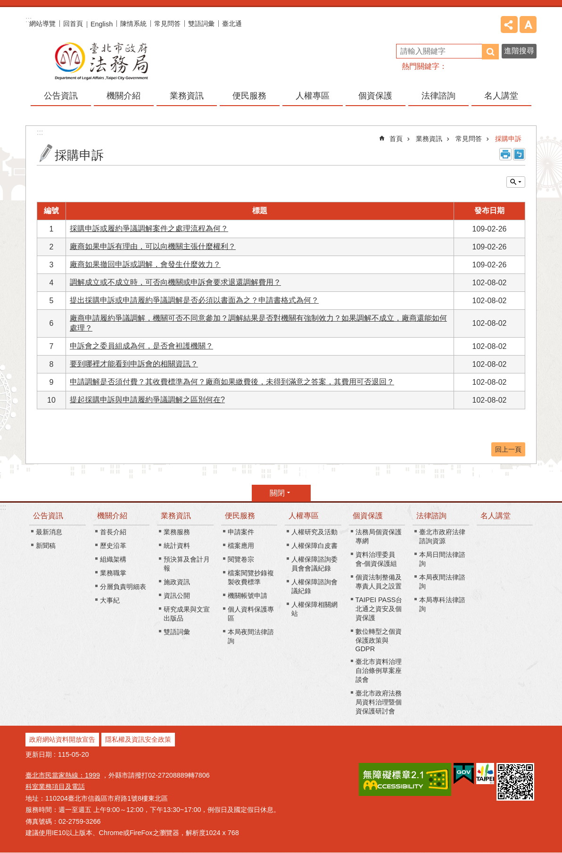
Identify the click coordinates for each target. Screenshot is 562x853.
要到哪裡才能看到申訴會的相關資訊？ (134, 364)
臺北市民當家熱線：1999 (62, 775)
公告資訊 (48, 516)
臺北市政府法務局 (100, 60)
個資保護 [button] (375, 95)
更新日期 (38, 754)
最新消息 (49, 532)
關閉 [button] (515, 182)
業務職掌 (113, 573)
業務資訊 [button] (187, 95)
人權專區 (304, 516)
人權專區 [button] (313, 95)
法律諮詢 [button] (438, 95)
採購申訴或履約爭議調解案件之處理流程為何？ (149, 228)
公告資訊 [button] (61, 95)
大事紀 (110, 600)
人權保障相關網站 (314, 609)
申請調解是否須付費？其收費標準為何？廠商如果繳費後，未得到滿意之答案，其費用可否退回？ (232, 382)
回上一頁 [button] (508, 449)
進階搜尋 (519, 51)
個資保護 (368, 516)
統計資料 (177, 545)
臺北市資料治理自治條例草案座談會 (378, 670)
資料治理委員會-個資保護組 (376, 559)
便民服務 (240, 516)
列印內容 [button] (505, 154)
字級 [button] (528, 24)
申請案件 (241, 532)
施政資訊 (177, 582)
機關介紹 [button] (123, 95)
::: (3, 507)
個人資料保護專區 (251, 613)
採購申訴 (508, 138)
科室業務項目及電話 (55, 786)
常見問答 (167, 23)
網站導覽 (42, 23)
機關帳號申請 (247, 595)
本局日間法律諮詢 (442, 559)
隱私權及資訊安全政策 (138, 739)
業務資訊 (429, 138)
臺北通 (232, 23)
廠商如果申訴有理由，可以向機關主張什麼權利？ (153, 246)
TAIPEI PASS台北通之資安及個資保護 (379, 608)
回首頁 (73, 23)
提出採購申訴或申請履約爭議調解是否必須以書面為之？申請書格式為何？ (194, 300)
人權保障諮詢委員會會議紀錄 (314, 563)
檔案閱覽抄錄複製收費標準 (251, 577)
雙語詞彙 (201, 23)
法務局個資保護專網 (378, 536)
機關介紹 (112, 516)
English (102, 24)
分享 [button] (509, 24)
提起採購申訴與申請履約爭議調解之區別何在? (147, 400)
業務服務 (177, 532)
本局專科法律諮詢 (442, 604)
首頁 (396, 138)
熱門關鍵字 (420, 66)
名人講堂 (501, 95)
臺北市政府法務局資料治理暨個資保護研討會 (378, 702)
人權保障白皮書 (314, 545)
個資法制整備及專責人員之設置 (378, 581)
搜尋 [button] (490, 51)
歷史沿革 (113, 545)
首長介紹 (113, 532)
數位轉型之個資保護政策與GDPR (378, 640)
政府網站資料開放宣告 (62, 739)
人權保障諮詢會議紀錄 (314, 586)
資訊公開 (177, 595)
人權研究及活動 (314, 532)
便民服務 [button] (249, 95)
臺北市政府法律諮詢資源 (442, 536)
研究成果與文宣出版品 (187, 613)
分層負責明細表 (123, 586)
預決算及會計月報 (187, 563)
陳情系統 (133, 23)
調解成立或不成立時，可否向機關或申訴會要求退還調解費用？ (175, 282)
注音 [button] (519, 154)
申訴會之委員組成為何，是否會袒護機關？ (141, 346)
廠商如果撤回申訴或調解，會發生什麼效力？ (145, 264)
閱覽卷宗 (241, 559)
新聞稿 (46, 545)
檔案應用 (241, 545)
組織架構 (113, 559)
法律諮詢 (431, 516)
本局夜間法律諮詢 (251, 636)
